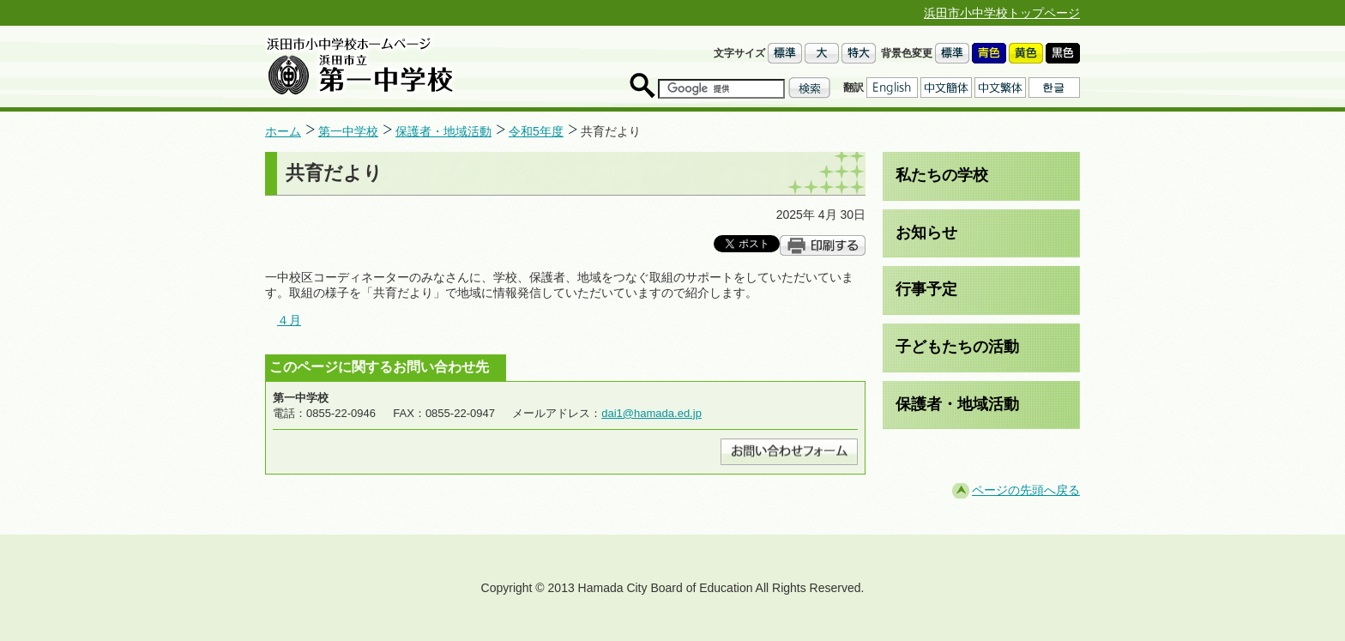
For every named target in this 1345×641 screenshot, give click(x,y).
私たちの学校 (942, 175)
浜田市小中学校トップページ (1002, 13)
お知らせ (926, 232)
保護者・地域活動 (443, 131)
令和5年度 (536, 131)
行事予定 (926, 289)
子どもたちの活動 (957, 346)
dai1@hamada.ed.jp (651, 413)
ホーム (283, 131)
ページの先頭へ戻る (1026, 490)
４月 (289, 320)
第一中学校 (348, 131)
